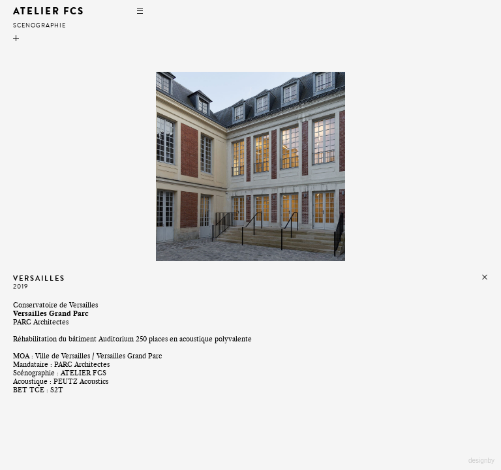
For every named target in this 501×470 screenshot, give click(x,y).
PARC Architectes (82, 364)
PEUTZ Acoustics (80, 381)
